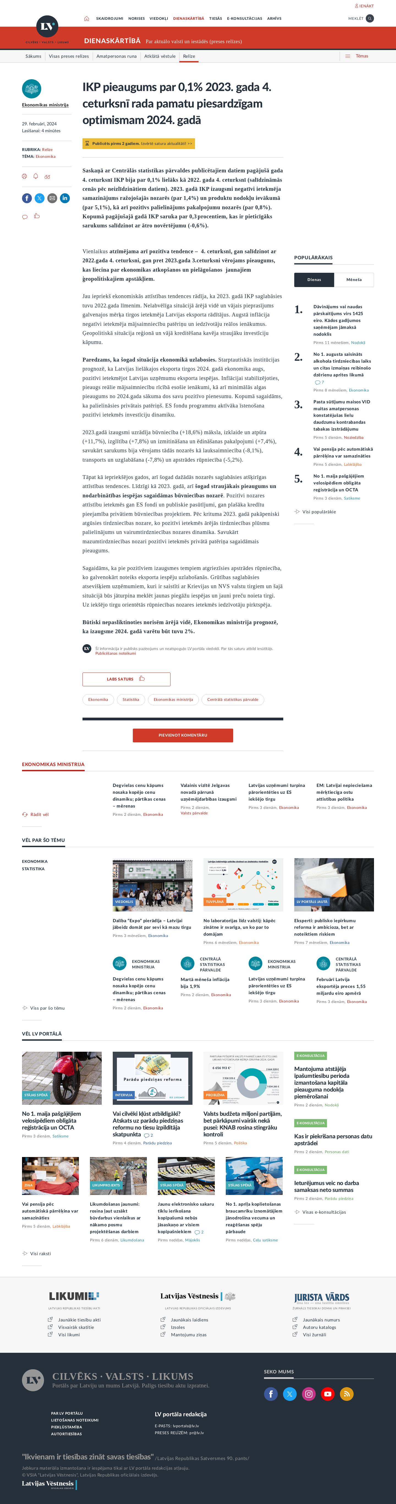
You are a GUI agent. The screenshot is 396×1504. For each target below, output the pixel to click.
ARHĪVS (274, 19)
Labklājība (353, 465)
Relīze (47, 150)
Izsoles (178, 1327)
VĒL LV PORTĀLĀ (42, 1034)
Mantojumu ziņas (189, 1335)
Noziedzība (354, 438)
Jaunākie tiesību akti (79, 1320)
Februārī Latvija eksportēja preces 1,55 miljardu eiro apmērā (341, 986)
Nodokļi (358, 343)
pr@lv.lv (196, 1433)
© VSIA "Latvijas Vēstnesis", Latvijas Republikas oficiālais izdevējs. (90, 1475)
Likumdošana (132, 1240)
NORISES (136, 19)
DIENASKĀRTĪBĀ (188, 19)
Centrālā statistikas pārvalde (232, 700)
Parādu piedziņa (157, 1143)
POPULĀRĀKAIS (313, 257)
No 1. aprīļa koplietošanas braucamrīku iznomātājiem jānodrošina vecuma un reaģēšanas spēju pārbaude (254, 1218)
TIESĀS (215, 19)
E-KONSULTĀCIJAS (244, 19)
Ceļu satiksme (265, 1240)
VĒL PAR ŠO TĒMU (43, 840)
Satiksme (352, 498)
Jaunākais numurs (321, 1320)
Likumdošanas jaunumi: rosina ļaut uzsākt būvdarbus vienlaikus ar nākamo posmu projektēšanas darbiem (115, 1218)
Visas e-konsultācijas (324, 1212)
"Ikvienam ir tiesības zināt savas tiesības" (87, 1457)
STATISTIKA (33, 869)
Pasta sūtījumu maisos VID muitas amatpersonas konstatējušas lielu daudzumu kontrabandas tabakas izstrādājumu (342, 416)
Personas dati (337, 1152)
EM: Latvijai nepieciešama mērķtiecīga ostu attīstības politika (344, 792)
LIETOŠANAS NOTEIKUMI (75, 1420)
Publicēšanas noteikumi (115, 653)
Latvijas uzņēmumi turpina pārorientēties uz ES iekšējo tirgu (277, 792)
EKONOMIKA (35, 862)
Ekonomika (46, 157)
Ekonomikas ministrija (45, 105)
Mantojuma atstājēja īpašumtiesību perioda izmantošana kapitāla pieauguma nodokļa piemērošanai (322, 1083)
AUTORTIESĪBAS (66, 1434)
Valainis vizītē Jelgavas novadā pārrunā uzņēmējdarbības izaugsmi (209, 792)
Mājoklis (192, 1240)
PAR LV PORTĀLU (67, 1413)
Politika (240, 1143)
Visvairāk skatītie (76, 1327)
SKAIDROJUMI (109, 19)
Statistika (131, 700)
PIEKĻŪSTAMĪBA (66, 1427)
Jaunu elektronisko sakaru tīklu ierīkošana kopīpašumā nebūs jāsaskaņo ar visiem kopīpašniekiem (186, 1218)
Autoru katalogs (319, 1327)
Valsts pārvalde (194, 813)
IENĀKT (366, 6)
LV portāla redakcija (181, 1414)
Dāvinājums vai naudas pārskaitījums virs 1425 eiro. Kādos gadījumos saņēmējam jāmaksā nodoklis (338, 321)
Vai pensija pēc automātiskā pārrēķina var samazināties (50, 1211)
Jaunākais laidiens (189, 1320)
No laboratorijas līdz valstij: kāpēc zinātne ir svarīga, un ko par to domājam (240, 928)
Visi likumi (69, 1335)
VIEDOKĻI (159, 19)
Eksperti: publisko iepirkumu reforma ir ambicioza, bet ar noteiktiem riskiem (325, 928)
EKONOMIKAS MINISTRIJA (53, 764)
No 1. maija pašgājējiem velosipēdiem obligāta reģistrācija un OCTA (339, 483)
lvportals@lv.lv (186, 1426)
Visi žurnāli (314, 1335)
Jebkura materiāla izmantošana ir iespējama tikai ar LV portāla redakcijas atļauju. (105, 1468)
